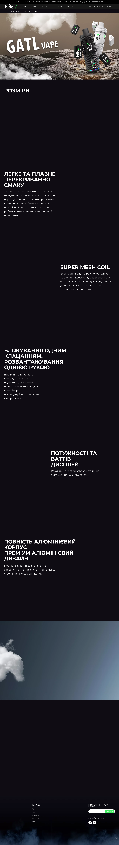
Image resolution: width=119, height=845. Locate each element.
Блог (33, 821)
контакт (34, 825)
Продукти (35, 809)
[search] (96, 811)
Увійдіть (97, 6)
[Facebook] (90, 822)
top (116, 838)
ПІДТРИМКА (44, 6)
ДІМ (25, 6)
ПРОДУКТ (33, 6)
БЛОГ (60, 6)
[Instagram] (94, 822)
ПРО (53, 6)
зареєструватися (106, 6)
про (33, 812)
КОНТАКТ (69, 6)
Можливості (36, 815)
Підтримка (35, 818)
